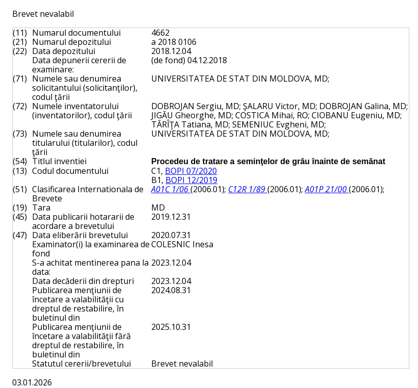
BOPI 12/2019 (191, 180)
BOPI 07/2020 (191, 170)
